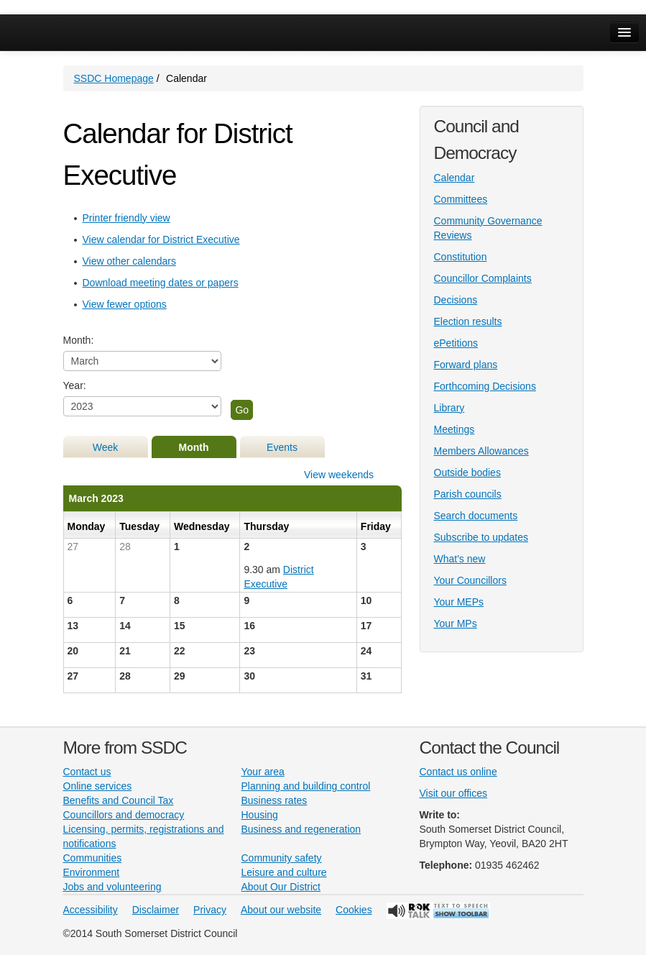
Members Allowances (481, 451)
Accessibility (90, 909)
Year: (74, 385)
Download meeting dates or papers (161, 282)
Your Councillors (470, 580)
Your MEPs (459, 602)
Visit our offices (453, 793)
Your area (263, 771)
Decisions (456, 300)
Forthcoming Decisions (485, 386)
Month (194, 447)
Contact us (87, 771)
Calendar (454, 177)
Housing (259, 815)
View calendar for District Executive (161, 239)
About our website (281, 909)
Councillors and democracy (124, 815)
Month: (78, 340)
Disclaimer (155, 909)
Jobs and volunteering (112, 886)
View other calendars (129, 261)
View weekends (339, 474)
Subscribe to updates (481, 537)
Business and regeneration (301, 829)
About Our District (280, 886)
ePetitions (456, 343)
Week (106, 447)
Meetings (454, 429)
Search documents (476, 515)
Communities (92, 858)
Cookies (354, 909)
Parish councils (468, 494)
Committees (461, 199)
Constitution (460, 256)
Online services (97, 786)
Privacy (209, 909)
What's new (460, 559)
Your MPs (455, 623)
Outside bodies (467, 472)
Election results (468, 321)
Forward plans (466, 364)
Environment (91, 872)
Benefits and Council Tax (118, 800)
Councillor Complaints (483, 278)
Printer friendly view (126, 218)
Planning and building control (306, 786)
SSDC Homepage (114, 78)
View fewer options (125, 304)
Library (449, 407)
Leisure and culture (284, 872)
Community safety (281, 858)
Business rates (274, 800)
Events (282, 447)
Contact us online (458, 771)
